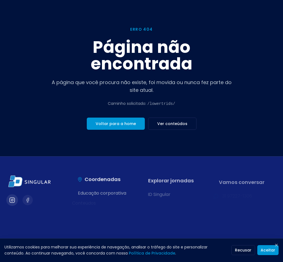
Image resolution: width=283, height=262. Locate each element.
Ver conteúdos (172, 123)
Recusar (243, 250)
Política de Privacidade (152, 253)
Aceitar (268, 250)
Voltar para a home (116, 123)
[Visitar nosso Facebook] (27, 200)
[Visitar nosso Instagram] (12, 200)
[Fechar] (276, 245)
